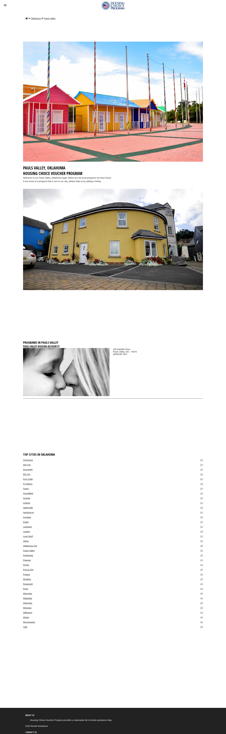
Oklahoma (36, 18)
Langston (27, 527)
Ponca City (28, 569)
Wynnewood (29, 622)
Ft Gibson (27, 484)
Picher (26, 565)
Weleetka (27, 598)
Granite (26, 498)
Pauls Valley (50, 18)
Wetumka (27, 603)
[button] (5, 5)
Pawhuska (28, 555)
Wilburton (27, 612)
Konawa (27, 517)
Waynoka (27, 593)
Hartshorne (28, 512)
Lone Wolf (28, 536)
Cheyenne (28, 460)
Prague (26, 574)
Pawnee (27, 560)
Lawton (26, 531)
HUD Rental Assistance (36, 726)
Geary (26, 488)
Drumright (28, 469)
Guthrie (26, 503)
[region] (113, 317)
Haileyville (28, 507)
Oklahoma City (30, 546)
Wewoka (27, 608)
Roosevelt (28, 584)
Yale (25, 627)
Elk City (26, 474)
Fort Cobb (28, 479)
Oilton (26, 541)
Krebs (26, 522)
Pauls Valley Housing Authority (41, 346)
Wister (26, 617)
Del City (27, 465)
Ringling (27, 579)
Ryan (25, 589)
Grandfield (28, 493)
